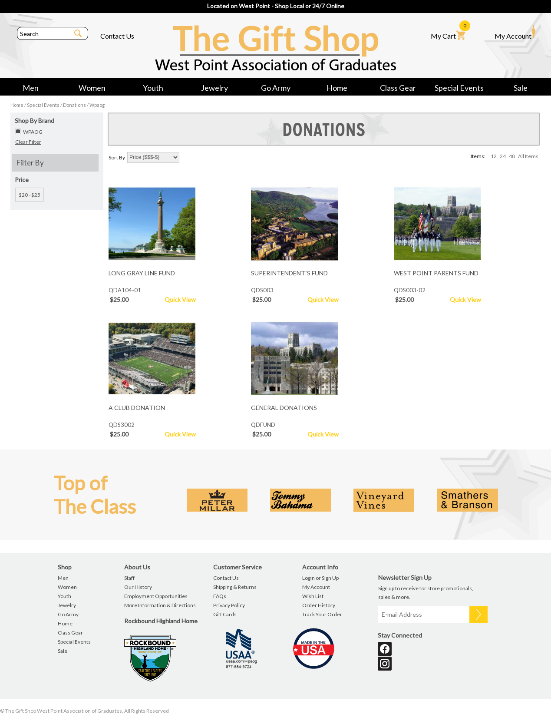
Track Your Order (322, 614)
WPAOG (33, 132)
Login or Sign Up (320, 578)
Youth (153, 88)
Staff (129, 578)
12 (494, 156)
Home (337, 88)
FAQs (219, 596)
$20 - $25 (29, 195)
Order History (318, 605)
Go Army (275, 88)
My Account (515, 32)
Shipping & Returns (235, 587)
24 (503, 156)
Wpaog (97, 105)
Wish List (312, 596)
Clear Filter (28, 142)
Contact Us (117, 36)
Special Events (459, 88)
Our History (138, 587)
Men (31, 88)
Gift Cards (225, 614)
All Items (528, 156)
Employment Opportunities (156, 596)
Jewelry (214, 88)
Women (92, 88)
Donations (74, 105)
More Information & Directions (160, 605)
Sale (521, 88)
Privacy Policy (229, 605)
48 (512, 156)
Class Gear (398, 88)
